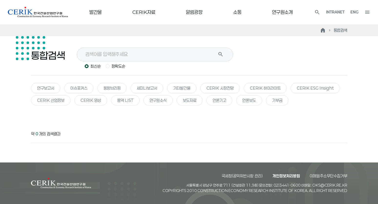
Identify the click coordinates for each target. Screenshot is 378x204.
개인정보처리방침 (286, 175)
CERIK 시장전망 (220, 88)
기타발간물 (181, 88)
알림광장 (194, 12)
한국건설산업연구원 (38, 12)
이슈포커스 (78, 88)
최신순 (96, 66)
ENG (354, 12)
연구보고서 (45, 88)
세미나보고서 (147, 88)
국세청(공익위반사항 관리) (242, 175)
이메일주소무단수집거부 (328, 175)
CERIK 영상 (91, 100)
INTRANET (335, 12)
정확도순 (118, 66)
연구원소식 (158, 100)
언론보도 (249, 100)
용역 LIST (125, 100)
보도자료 (189, 100)
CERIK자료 (143, 12)
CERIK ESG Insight (315, 88)
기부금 (277, 100)
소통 (237, 12)
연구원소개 (282, 12)
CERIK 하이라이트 (265, 88)
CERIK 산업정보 (50, 100)
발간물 (95, 12)
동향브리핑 (112, 88)
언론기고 (219, 100)
